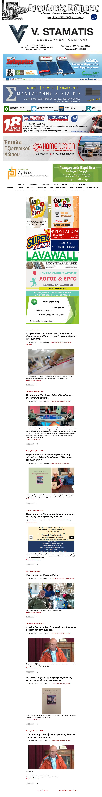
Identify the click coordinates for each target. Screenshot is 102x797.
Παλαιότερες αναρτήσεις (68, 790)
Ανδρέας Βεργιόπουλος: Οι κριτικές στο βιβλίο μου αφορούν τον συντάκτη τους (51, 628)
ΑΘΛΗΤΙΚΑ (20, 188)
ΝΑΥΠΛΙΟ (65, 191)
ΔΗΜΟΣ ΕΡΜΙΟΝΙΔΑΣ (92, 188)
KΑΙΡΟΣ (73, 184)
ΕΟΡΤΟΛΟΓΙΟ (46, 184)
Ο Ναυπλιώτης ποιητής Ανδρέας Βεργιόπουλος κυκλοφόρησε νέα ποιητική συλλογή (49, 678)
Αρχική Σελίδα (21, 184)
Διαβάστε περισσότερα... (33, 380)
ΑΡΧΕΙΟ (64, 184)
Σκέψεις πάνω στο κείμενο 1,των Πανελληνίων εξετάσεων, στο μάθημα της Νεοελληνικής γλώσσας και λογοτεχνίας (51, 336)
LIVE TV (56, 184)
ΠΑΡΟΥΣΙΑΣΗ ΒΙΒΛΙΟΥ (31, 522)
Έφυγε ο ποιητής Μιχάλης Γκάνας (43, 575)
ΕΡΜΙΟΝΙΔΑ (45, 191)
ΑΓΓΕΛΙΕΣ (10, 188)
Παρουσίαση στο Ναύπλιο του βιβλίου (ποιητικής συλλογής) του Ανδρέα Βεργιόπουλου (50, 515)
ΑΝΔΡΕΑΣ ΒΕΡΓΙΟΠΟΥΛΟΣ (57, 342)
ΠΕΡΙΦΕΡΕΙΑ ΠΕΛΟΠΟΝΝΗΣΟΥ (81, 191)
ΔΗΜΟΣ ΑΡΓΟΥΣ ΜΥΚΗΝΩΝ (58, 188)
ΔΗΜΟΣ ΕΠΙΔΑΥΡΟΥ (76, 188)
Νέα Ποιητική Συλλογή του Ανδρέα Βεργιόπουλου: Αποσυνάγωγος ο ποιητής (51, 735)
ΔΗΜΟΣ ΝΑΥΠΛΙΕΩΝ (21, 191)
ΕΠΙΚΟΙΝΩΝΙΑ (83, 184)
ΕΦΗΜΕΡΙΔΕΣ (34, 184)
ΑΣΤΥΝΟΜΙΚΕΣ (41, 188)
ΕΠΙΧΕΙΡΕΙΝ (34, 191)
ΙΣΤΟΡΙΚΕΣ (55, 191)
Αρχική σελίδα (42, 790)
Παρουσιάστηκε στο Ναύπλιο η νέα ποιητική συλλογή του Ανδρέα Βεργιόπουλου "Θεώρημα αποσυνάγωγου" (49, 457)
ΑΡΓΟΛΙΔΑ (30, 188)
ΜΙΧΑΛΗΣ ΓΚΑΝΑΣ (70, 578)
